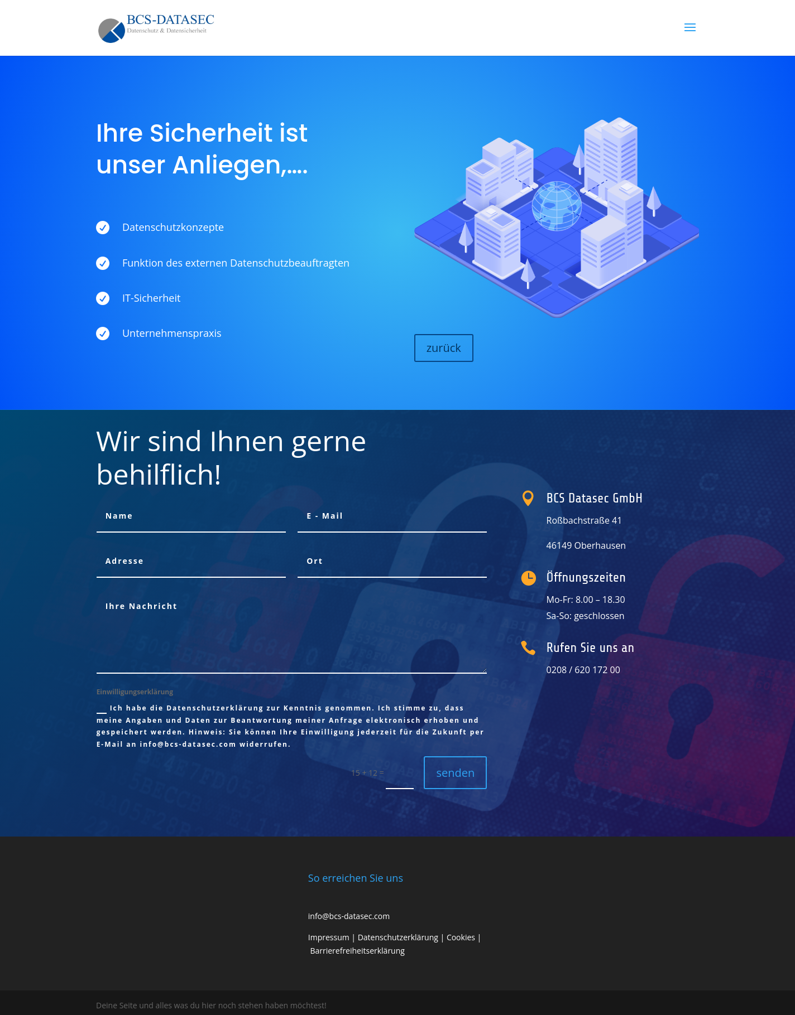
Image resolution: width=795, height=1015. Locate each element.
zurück (444, 347)
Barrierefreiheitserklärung (357, 950)
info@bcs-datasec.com (349, 916)
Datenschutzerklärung (398, 937)
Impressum (328, 937)
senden (455, 772)
